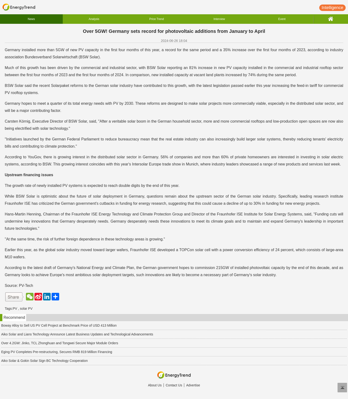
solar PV (26, 308)
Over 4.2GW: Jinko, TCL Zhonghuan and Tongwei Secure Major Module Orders (59, 343)
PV (15, 308)
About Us (155, 385)
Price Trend (156, 19)
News (31, 19)
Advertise (193, 385)
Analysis (94, 19)
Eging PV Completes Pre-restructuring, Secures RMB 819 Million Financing (56, 352)
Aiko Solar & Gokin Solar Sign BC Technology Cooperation (44, 361)
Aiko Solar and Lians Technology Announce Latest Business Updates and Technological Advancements (77, 334)
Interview (219, 19)
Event (281, 19)
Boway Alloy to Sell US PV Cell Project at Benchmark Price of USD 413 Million (59, 325)
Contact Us (174, 385)
